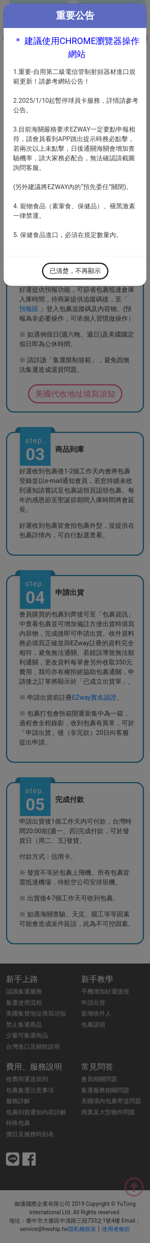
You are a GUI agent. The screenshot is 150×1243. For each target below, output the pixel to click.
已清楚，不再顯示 (75, 271)
